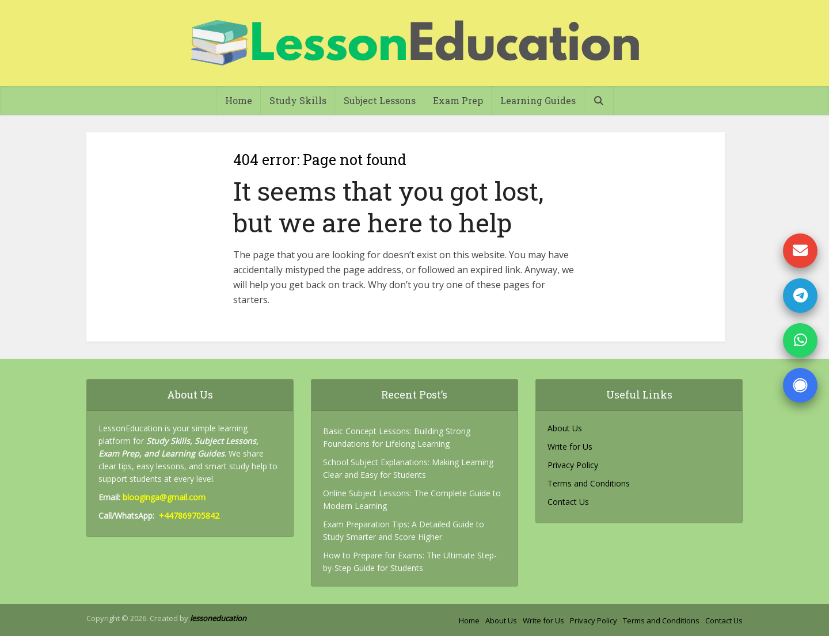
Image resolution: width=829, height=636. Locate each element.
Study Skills (297, 100)
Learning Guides (538, 100)
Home (238, 100)
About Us (564, 428)
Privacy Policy (572, 464)
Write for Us (569, 446)
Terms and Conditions (588, 483)
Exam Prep (458, 100)
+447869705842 (189, 515)
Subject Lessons (380, 100)
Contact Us (568, 501)
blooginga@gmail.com (164, 497)
